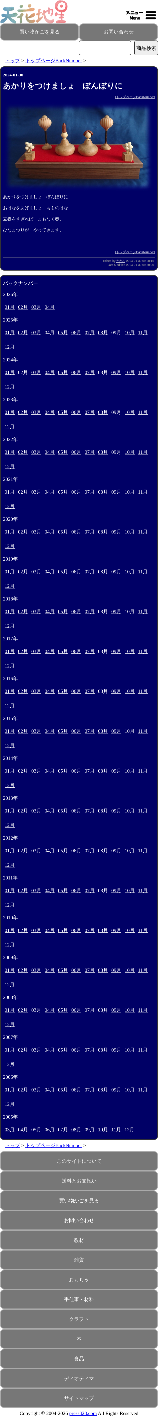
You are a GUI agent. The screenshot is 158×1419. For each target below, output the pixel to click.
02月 (23, 307)
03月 (36, 307)
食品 (79, 1358)
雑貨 (79, 1260)
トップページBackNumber (53, 60)
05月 (63, 332)
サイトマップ (79, 1398)
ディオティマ (79, 1378)
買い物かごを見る (40, 31)
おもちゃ (79, 1279)
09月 (116, 372)
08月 (103, 332)
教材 (79, 1240)
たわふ (120, 261)
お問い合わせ (119, 31)
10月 (130, 332)
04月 (50, 307)
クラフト (79, 1319)
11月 (143, 332)
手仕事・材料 (79, 1299)
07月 (90, 332)
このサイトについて (79, 1161)
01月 (10, 307)
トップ (12, 60)
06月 (76, 332)
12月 (10, 347)
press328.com (83, 1413)
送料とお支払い (79, 1181)
